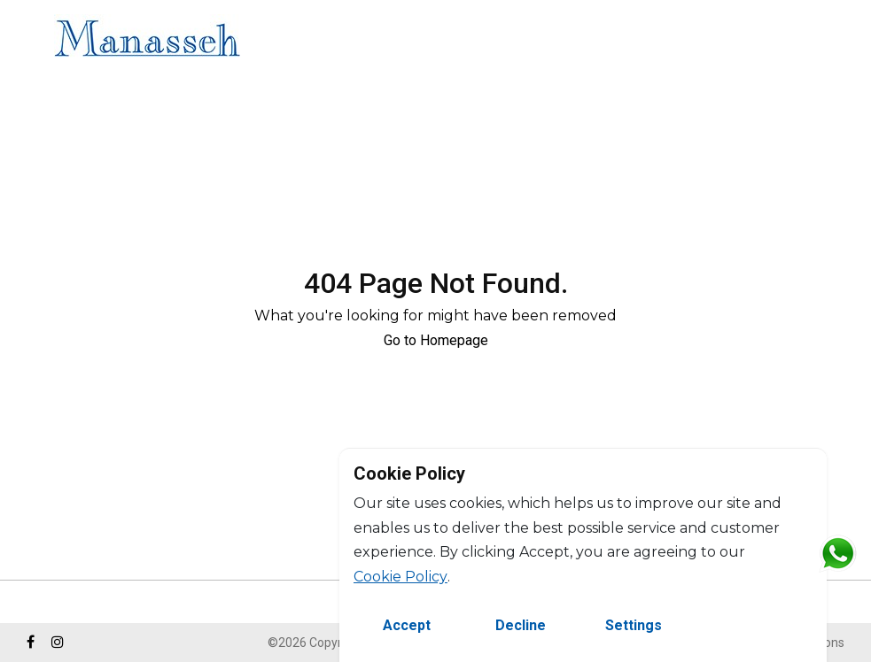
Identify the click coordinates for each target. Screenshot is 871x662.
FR (842, 41)
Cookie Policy (400, 576)
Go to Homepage (436, 340)
